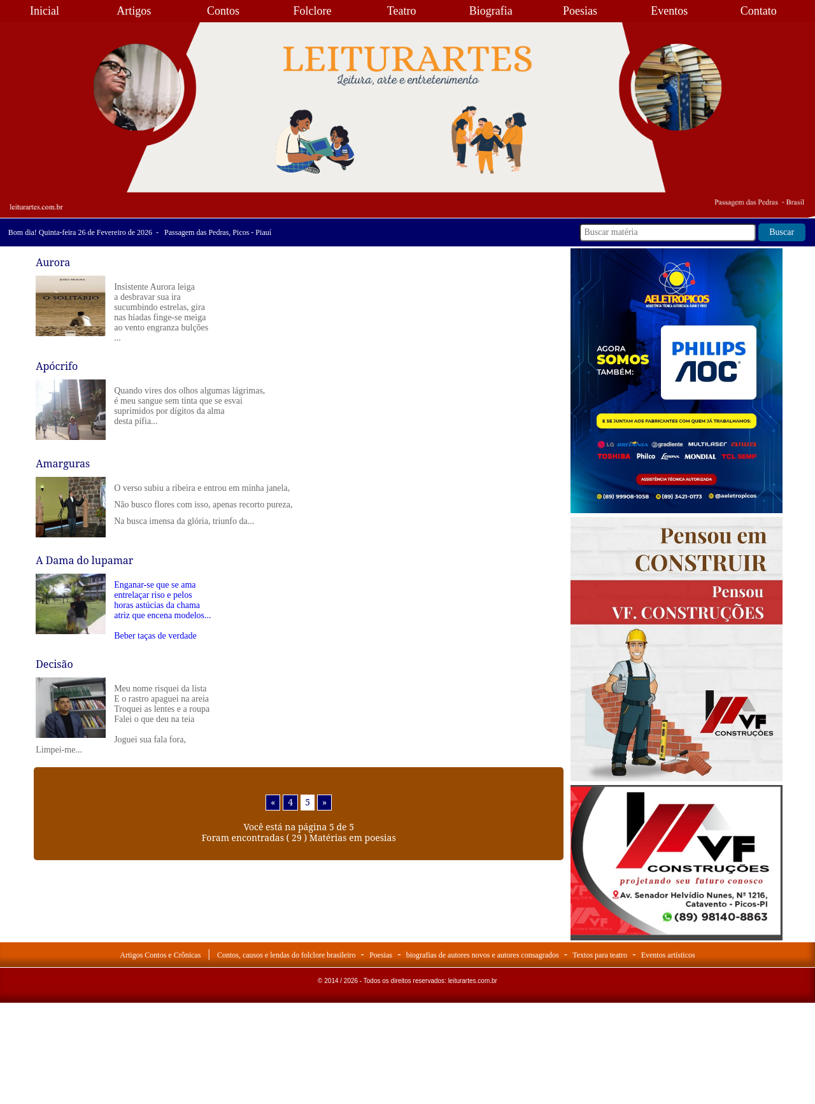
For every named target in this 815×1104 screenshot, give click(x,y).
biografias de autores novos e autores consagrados (482, 955)
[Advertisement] (676, 1021)
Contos (223, 10)
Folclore (313, 10)
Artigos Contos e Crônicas (160, 955)
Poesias (580, 10)
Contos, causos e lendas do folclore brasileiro (286, 955)
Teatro (401, 10)
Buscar (781, 232)
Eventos (669, 10)
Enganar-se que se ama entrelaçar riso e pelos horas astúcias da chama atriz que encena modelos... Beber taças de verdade (162, 610)
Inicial (44, 10)
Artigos (134, 10)
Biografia (491, 10)
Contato (759, 10)
